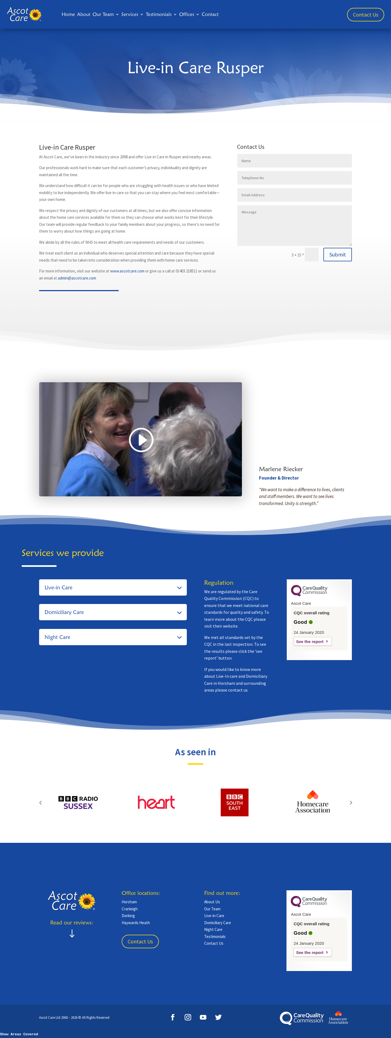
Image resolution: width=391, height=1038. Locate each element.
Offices (186, 14)
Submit (337, 254)
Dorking (128, 915)
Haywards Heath (136, 922)
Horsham (129, 901)
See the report (310, 641)
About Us (212, 901)
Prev (40, 802)
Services (129, 14)
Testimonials (159, 14)
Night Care (213, 929)
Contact (210, 14)
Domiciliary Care (217, 922)
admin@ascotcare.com (77, 278)
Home (68, 14)
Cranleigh (130, 908)
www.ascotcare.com (127, 271)
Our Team (103, 14)
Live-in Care (214, 915)
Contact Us (365, 14)
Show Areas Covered (19, 1034)
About (83, 14)
